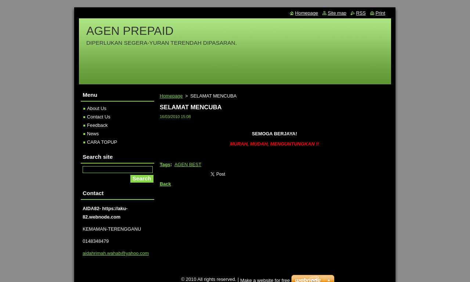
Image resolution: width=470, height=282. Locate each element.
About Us (96, 108)
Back (165, 184)
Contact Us (98, 117)
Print (380, 13)
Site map (337, 13)
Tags (165, 164)
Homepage (171, 96)
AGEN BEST (187, 164)
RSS (361, 13)
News (93, 133)
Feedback (97, 125)
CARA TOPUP (102, 142)
